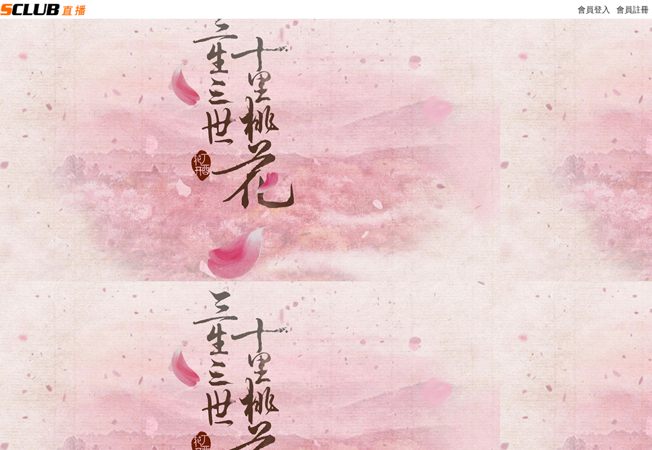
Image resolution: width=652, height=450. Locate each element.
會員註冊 (632, 9)
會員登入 (594, 9)
